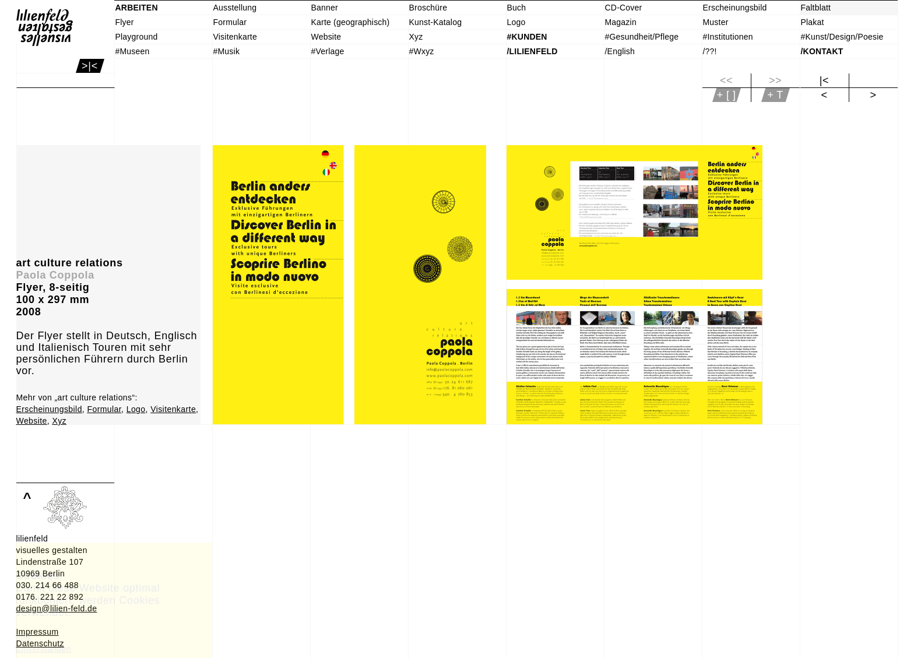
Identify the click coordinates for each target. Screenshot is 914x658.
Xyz (59, 420)
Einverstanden (43, 648)
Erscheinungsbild (49, 409)
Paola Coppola (55, 275)
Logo (136, 409)
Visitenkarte (173, 409)
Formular (104, 409)
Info (23, 637)
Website (31, 420)
